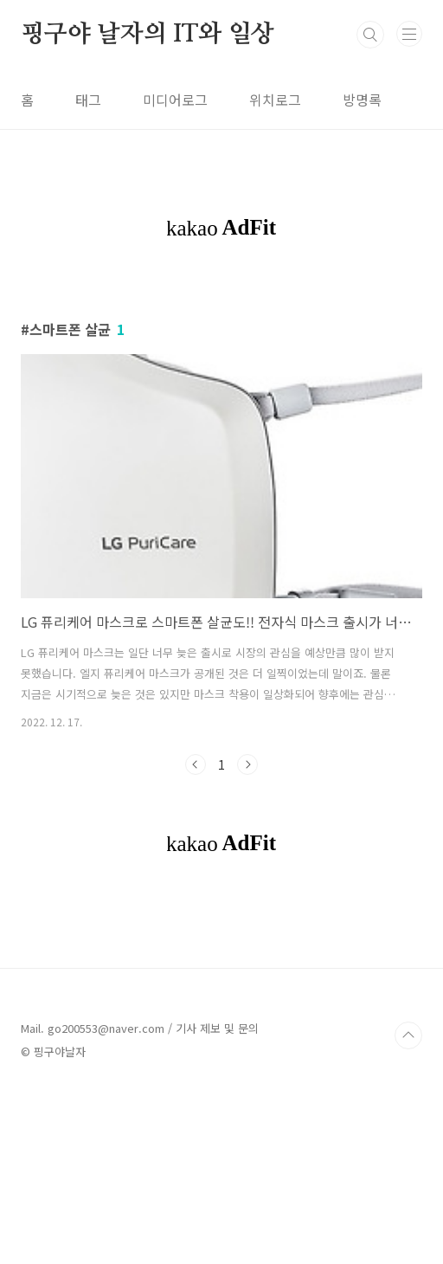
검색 (370, 35)
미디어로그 (175, 99)
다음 (247, 764)
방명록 (362, 99)
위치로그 (275, 99)
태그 (88, 99)
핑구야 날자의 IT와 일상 (147, 35)
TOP (408, 1035)
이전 (195, 764)
